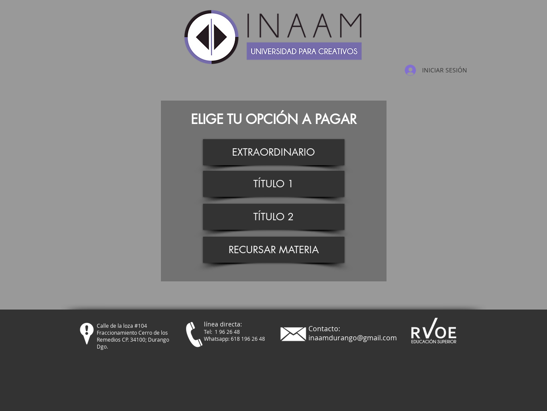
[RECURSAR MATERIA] (273, 250)
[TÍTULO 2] (273, 217)
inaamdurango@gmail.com (352, 337)
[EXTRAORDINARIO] (273, 152)
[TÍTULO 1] (273, 184)
